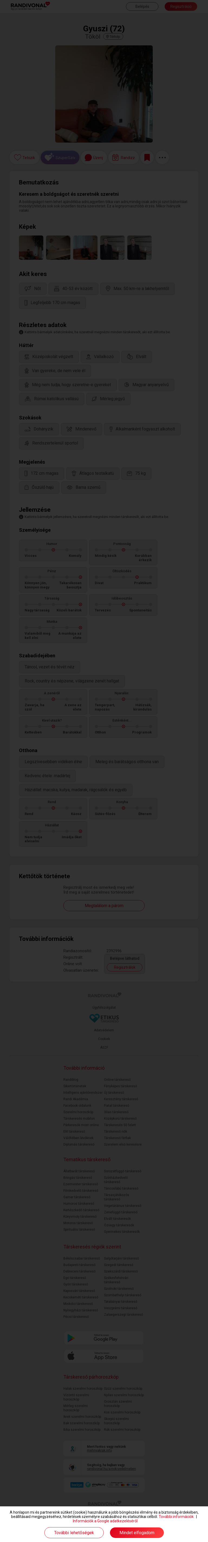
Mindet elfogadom (136, 1532)
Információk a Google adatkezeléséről (105, 1521)
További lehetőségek (74, 1532)
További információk (176, 1516)
